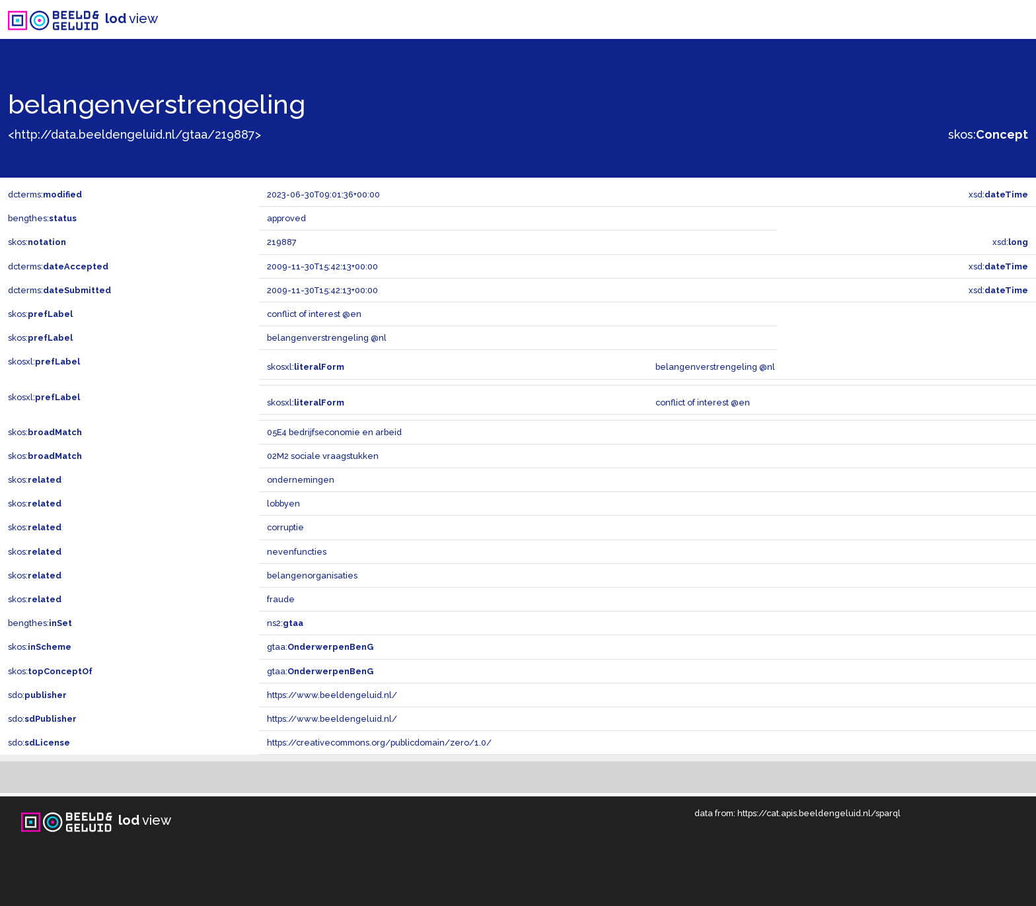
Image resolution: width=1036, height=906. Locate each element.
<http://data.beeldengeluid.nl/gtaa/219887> (134, 134)
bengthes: (42, 218)
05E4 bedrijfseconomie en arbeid (334, 432)
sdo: (37, 695)
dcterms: (45, 194)
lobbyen (283, 503)
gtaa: (320, 647)
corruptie (285, 527)
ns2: (285, 623)
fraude (281, 599)
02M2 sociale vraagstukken (323, 456)
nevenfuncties (296, 552)
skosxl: (44, 361)
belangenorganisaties (312, 575)
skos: (988, 134)
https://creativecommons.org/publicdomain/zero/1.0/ (379, 743)
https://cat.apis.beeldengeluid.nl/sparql (819, 813)
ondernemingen (300, 480)
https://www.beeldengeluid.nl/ (332, 695)
